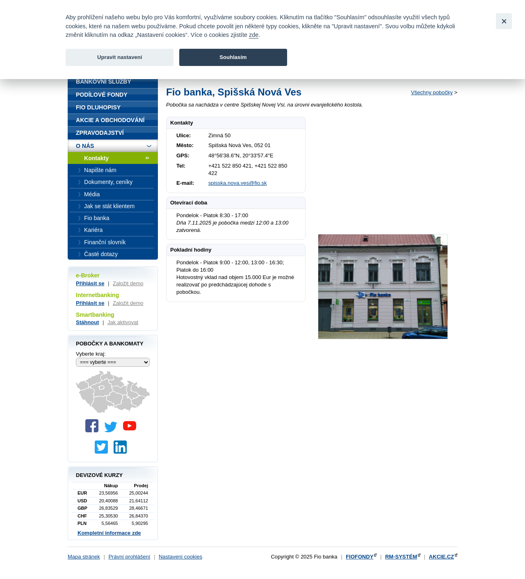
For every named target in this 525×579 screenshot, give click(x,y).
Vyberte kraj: (91, 354)
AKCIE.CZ (441, 557)
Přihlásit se (90, 283)
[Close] (504, 21)
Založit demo (128, 283)
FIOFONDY (359, 557)
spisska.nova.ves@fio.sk (237, 183)
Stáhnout (87, 322)
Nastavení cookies (180, 557)
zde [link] (253, 35)
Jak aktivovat (122, 322)
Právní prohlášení (129, 557)
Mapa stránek (84, 557)
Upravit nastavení (119, 57)
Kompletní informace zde (109, 533)
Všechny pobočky (432, 92)
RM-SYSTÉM (401, 557)
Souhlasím (233, 57)
